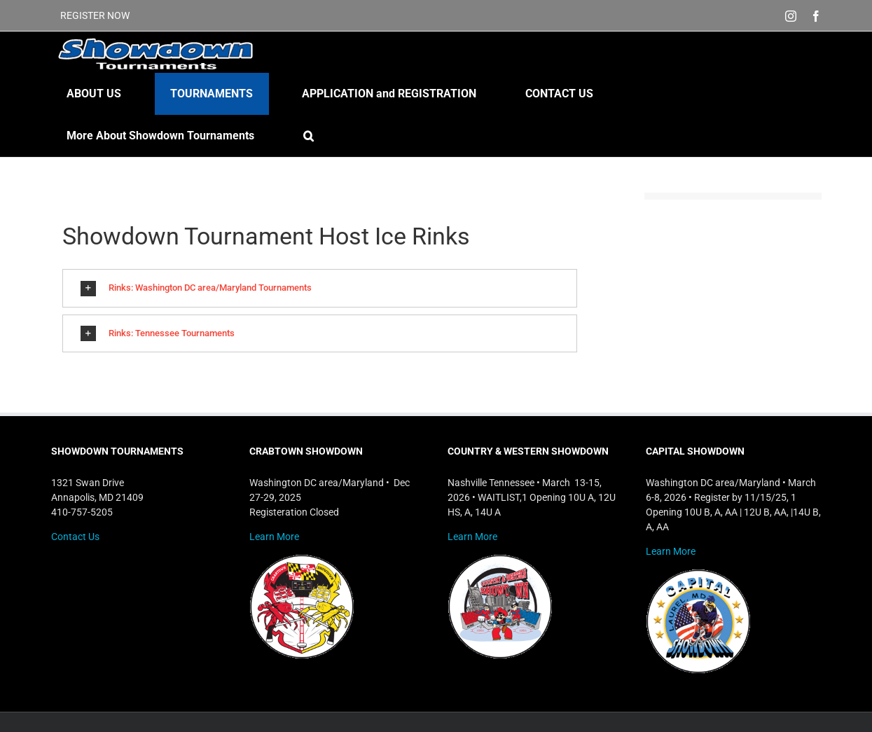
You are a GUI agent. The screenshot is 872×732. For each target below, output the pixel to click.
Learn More (274, 536)
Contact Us (75, 536)
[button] (309, 136)
